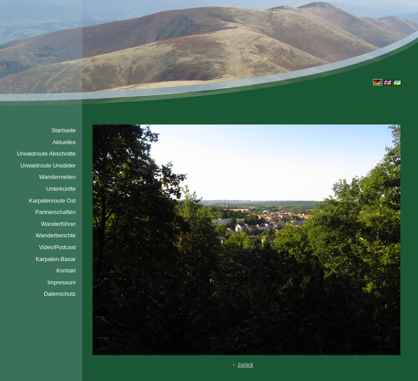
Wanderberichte (56, 235)
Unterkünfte (61, 188)
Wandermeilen (57, 177)
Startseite (63, 130)
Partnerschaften (55, 212)
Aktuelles (64, 142)
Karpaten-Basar (56, 259)
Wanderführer (58, 224)
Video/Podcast (57, 247)
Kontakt (66, 270)
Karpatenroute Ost (52, 200)
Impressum (62, 282)
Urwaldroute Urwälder (48, 165)
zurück (242, 365)
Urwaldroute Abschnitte (46, 153)
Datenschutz (60, 293)
